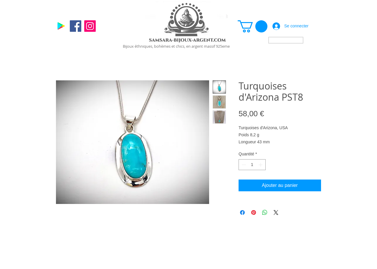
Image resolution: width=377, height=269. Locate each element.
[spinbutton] (252, 165)
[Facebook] (75, 26)
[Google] (61, 26)
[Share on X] (276, 212)
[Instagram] (90, 26)
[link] (252, 26)
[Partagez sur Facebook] (242, 212)
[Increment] (261, 165)
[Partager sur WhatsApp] (264, 212)
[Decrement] (243, 165)
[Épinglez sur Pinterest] (253, 212)
